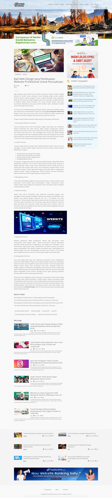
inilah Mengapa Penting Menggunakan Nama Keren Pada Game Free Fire (84, 100)
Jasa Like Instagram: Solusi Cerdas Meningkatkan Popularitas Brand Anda (46, 361)
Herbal (57, 4)
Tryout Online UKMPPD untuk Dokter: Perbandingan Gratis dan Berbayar (79, 457)
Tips (91, 4)
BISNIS (25, 74)
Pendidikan (95, 7)
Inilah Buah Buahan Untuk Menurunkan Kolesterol (38, 433)
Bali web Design (30, 287)
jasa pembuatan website (22, 311)
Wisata (62, 4)
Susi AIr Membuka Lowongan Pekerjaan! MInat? (82, 433)
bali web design (35, 311)
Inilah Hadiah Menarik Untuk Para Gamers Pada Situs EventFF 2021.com (84, 113)
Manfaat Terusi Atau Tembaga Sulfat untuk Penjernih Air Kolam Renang (84, 106)
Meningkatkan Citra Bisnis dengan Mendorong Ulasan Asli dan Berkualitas (37, 457)
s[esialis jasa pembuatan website (47, 314)
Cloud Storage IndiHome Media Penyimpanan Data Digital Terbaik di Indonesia (45, 411)
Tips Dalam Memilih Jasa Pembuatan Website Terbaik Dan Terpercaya (34, 305)
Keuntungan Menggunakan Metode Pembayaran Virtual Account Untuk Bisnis (83, 120)
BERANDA (18, 74)
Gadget (87, 4)
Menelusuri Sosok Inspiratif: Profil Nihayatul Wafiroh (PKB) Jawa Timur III (46, 394)
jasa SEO (54, 311)
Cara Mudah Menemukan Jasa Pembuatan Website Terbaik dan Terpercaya (36, 300)
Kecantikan (69, 4)
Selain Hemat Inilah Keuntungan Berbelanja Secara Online (43, 378)
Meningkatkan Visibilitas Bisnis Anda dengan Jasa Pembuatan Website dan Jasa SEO (38, 303)
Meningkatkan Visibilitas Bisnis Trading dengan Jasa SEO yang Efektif (34, 297)
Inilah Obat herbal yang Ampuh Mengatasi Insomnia (82, 145)
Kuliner (76, 4)
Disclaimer (65, 489)
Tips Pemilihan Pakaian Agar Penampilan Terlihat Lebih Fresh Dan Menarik (85, 138)
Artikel (56, 489)
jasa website (45, 311)
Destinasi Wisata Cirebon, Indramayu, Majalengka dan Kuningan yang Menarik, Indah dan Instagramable (84, 94)
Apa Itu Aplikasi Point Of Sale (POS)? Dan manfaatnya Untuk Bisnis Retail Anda (85, 126)
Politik (81, 4)
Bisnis (96, 4)
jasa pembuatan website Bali (55, 111)
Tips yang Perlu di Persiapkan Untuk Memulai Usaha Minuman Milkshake (84, 87)
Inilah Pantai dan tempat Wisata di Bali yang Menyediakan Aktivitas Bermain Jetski (46, 326)
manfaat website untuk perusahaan (25, 314)
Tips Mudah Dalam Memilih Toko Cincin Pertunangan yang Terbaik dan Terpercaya (46, 344)
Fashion (50, 4)
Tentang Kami (47, 489)
